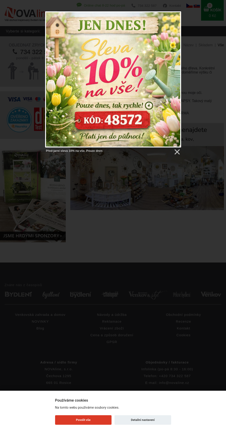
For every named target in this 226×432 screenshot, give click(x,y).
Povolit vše (83, 420)
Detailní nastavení (143, 420)
